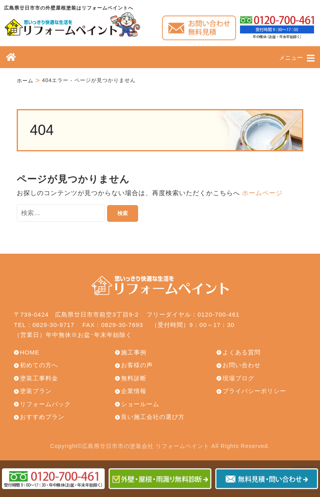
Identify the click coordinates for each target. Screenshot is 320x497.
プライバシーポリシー (254, 390)
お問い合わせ (241, 365)
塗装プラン (36, 390)
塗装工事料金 (39, 378)
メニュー (296, 58)
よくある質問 (241, 352)
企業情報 (133, 390)
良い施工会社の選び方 (153, 416)
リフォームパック (45, 404)
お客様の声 (137, 365)
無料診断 (133, 378)
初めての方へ (39, 365)
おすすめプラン (42, 416)
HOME (29, 352)
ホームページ (262, 193)
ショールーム (140, 404)
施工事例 (133, 352)
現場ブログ (238, 378)
